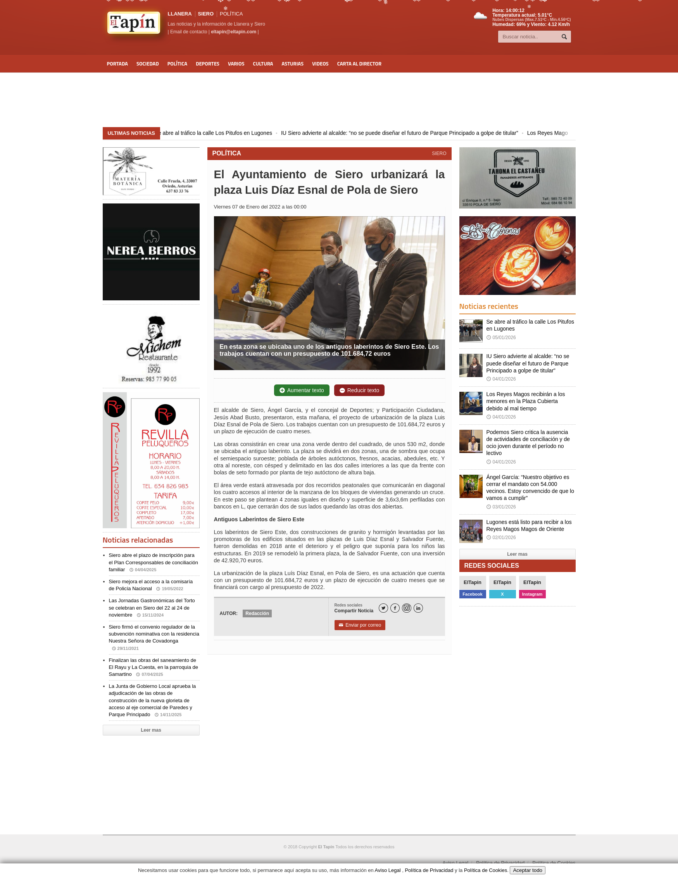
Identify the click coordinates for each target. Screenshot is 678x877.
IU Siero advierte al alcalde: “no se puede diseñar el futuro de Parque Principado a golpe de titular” (404, 133)
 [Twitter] (383, 608)
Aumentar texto (301, 390)
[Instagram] (406, 608)
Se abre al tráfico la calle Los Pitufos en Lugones (219, 133)
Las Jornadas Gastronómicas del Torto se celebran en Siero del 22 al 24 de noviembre (152, 607)
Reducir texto (359, 390)
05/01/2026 (501, 337)
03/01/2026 (501, 507)
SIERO (206, 14)
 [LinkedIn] (418, 608)
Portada (117, 63)
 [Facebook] (395, 608)
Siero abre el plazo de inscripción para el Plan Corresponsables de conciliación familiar (153, 562)
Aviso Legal (455, 863)
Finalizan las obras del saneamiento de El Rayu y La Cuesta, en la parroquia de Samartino (153, 667)
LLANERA (180, 14)
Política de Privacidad (500, 863)
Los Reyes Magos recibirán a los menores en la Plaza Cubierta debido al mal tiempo (526, 401)
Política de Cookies (553, 863)
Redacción (257, 613)
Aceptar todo (527, 870)
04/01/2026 (501, 379)
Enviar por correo (360, 625)
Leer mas (151, 730)
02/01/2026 (501, 537)
